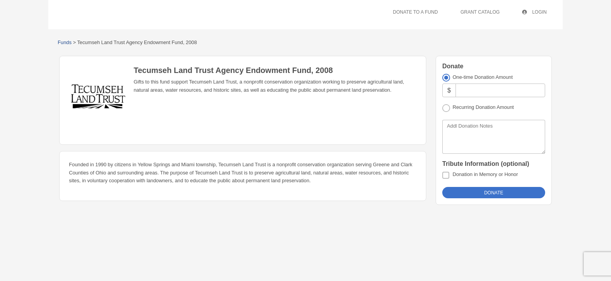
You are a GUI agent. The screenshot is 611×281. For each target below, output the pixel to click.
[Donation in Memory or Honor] (445, 175)
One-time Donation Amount (482, 77)
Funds (65, 42)
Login (534, 12)
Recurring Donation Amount (483, 107)
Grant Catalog (480, 12)
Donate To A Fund (415, 12)
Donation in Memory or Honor (485, 174)
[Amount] (500, 90)
